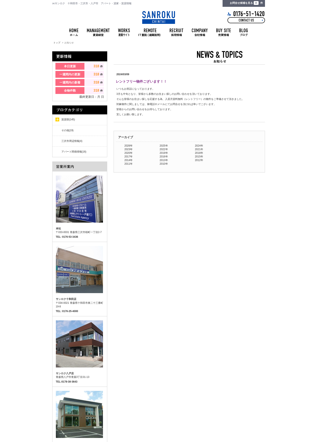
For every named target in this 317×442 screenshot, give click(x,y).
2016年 (164, 156)
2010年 (164, 163)
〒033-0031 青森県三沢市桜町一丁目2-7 (79, 230)
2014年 (128, 160)
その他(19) (67, 130)
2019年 (164, 152)
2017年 (128, 156)
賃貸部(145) (68, 119)
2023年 (128, 149)
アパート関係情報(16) (73, 151)
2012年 (199, 160)
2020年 (128, 152)
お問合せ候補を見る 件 (246, 3)
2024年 (199, 145)
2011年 (128, 163)
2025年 (164, 145)
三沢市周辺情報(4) (72, 141)
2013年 (164, 160)
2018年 (199, 152)
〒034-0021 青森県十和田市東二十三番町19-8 (79, 303)
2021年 (199, 149)
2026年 (128, 145)
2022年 (164, 149)
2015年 (199, 156)
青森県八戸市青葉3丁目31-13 (72, 375)
